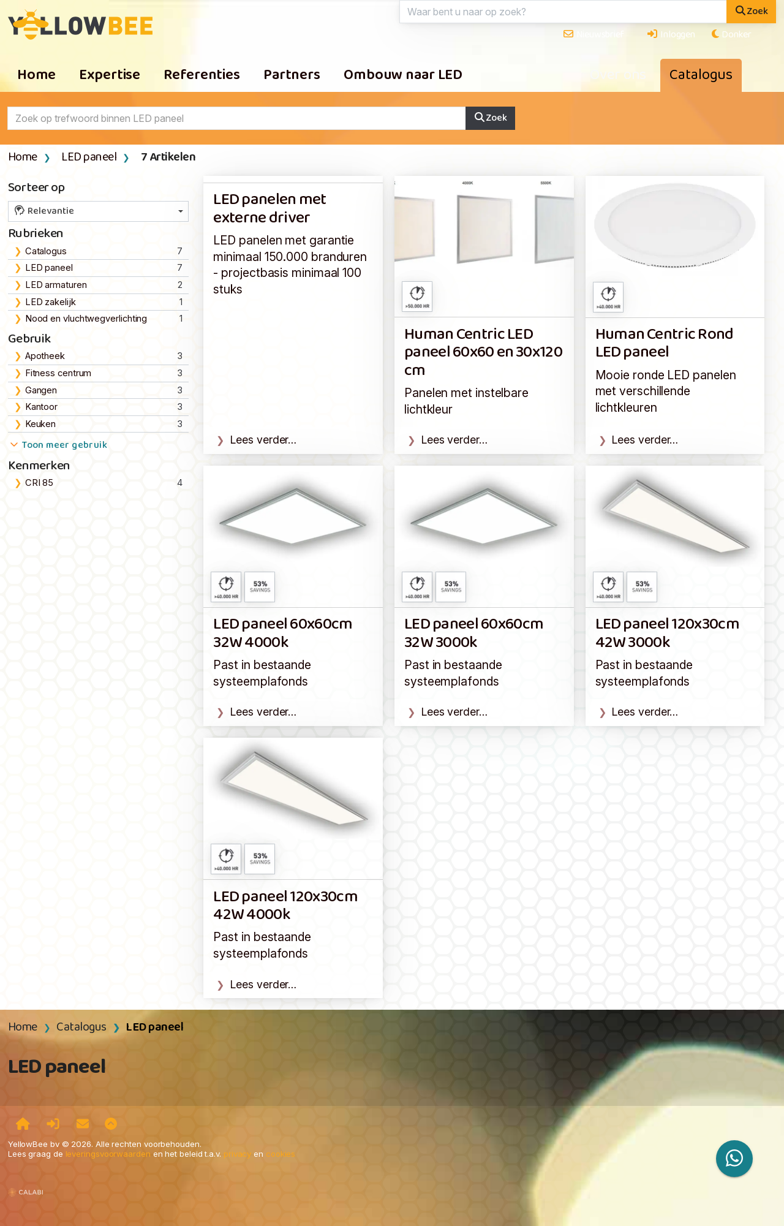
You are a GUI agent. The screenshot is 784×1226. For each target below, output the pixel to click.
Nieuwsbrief (593, 34)
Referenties (202, 75)
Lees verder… (263, 439)
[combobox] (98, 211)
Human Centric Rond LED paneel (664, 343)
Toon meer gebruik (57, 445)
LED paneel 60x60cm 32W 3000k (473, 633)
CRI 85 (39, 482)
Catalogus (701, 75)
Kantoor (41, 406)
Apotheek (45, 355)
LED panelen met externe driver (269, 209)
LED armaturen (56, 284)
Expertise (109, 75)
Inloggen (670, 34)
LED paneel (88, 157)
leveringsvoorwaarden (108, 1154)
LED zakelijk (50, 302)
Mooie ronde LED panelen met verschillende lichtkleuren (665, 391)
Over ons (618, 75)
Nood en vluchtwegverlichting (86, 318)
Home (36, 75)
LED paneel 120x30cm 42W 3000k (667, 633)
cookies (280, 1154)
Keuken (40, 423)
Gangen (41, 390)
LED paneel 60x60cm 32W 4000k (282, 633)
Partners (291, 75)
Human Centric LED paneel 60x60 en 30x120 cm (483, 353)
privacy (237, 1154)
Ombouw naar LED (403, 75)
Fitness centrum (58, 373)
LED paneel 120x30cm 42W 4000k (285, 906)
